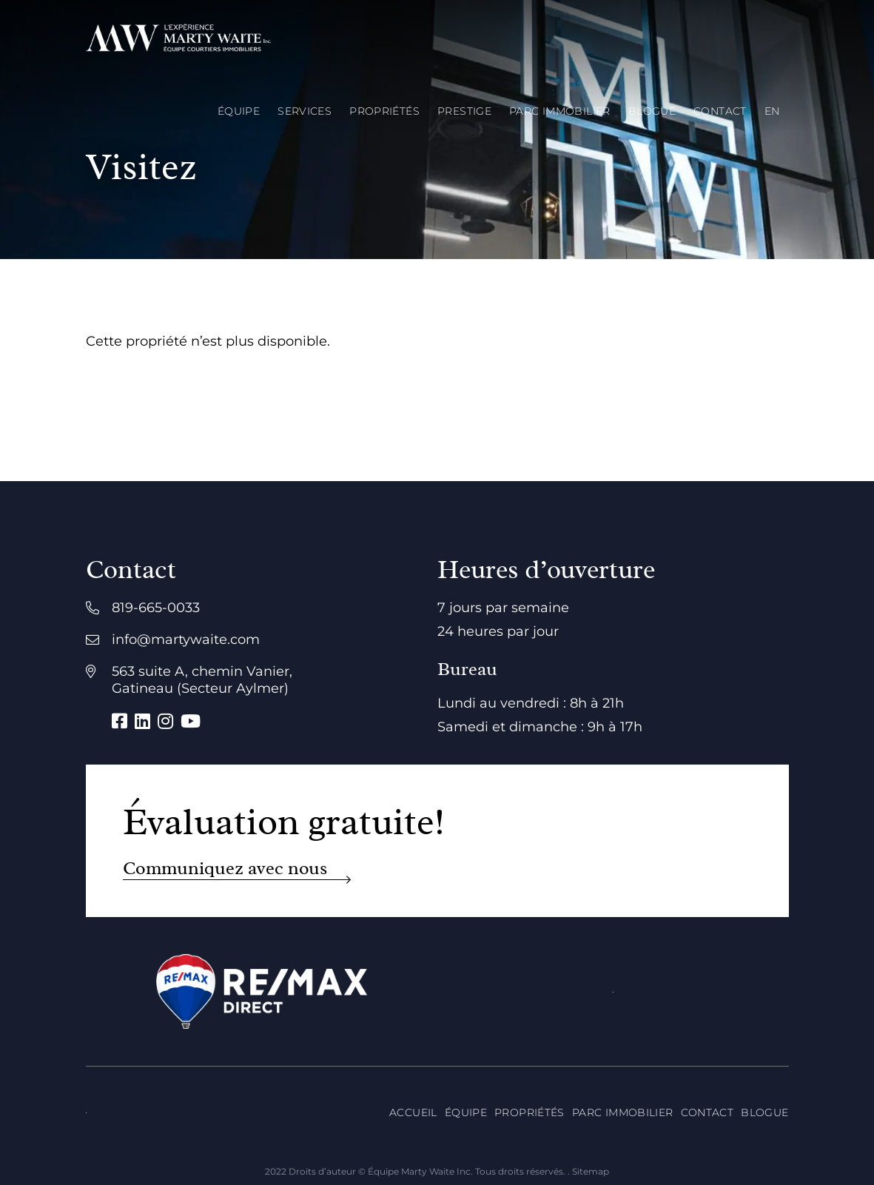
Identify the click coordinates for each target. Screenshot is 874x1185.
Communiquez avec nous (225, 868)
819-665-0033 (156, 608)
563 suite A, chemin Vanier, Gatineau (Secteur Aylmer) (202, 679)
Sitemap (590, 1171)
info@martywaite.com (186, 639)
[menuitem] (772, 111)
